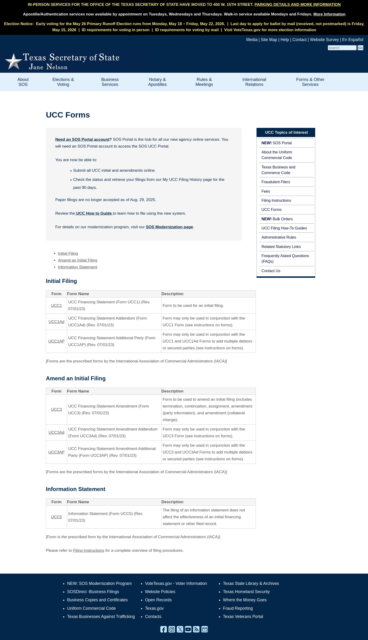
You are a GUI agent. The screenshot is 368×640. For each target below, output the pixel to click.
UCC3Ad (56, 432)
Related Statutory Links (281, 246)
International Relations (254, 82)
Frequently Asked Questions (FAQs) (285, 258)
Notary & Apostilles (157, 82)
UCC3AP (56, 452)
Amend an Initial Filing (77, 260)
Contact (299, 39)
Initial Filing (68, 253)
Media (251, 39)
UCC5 (56, 517)
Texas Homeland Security (246, 591)
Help (284, 39)
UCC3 (56, 409)
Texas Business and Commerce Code (278, 170)
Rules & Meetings (204, 82)
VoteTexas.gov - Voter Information (176, 583)
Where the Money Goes (245, 600)
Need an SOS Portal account (82, 139)
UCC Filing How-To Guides (284, 228)
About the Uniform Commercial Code (276, 155)
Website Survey (324, 39)
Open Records (158, 600)
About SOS (23, 82)
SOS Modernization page (169, 227)
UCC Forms (271, 209)
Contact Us (270, 271)
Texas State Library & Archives (251, 583)
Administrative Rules (278, 237)
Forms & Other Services (310, 82)
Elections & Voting (63, 82)
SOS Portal (276, 143)
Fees (265, 191)
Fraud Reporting (238, 608)
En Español (352, 39)
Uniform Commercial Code (91, 608)
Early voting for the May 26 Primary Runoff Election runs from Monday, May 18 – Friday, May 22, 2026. (130, 24)
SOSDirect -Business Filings (93, 591)
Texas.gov (154, 608)
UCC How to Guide (94, 213)
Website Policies (160, 591)
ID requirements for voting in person (116, 30)
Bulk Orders (277, 219)
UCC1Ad (56, 322)
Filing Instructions (276, 200)
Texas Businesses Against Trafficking (101, 616)
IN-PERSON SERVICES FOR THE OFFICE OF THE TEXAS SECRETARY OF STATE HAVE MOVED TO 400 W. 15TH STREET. (184, 4)
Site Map (269, 39)
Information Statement (77, 267)
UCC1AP (56, 341)
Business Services (110, 82)
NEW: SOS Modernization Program (99, 583)
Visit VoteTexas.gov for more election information (270, 30)
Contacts (153, 616)
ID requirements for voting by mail (187, 30)
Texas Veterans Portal (243, 616)
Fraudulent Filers (275, 182)
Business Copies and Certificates (97, 600)
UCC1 (56, 305)
